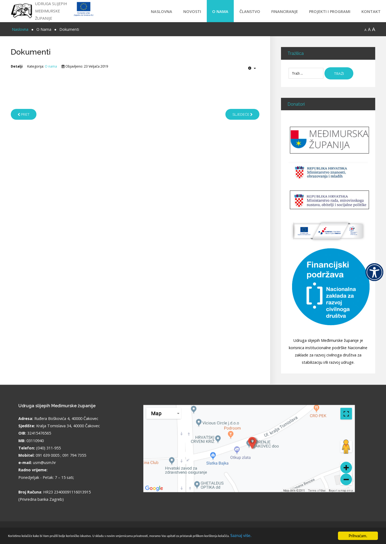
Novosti (192, 11)
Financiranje (284, 11)
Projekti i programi (329, 11)
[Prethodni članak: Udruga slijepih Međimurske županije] (23, 114)
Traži (341, 74)
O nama (51, 66)
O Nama (220, 11)
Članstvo (249, 11)
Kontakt (371, 11)
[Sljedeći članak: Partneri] (242, 114)
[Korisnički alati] (252, 68)
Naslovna (161, 11)
